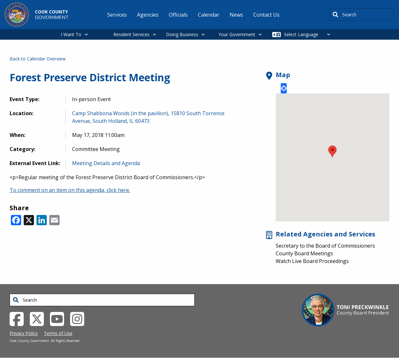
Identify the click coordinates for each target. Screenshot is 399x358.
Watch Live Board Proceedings (312, 261)
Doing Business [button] (182, 34)
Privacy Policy (24, 333)
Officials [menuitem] (178, 14)
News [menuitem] (236, 14)
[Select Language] (309, 34)
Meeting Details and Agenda (106, 163)
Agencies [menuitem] (148, 14)
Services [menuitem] (117, 14)
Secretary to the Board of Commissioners (325, 245)
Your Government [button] (236, 34)
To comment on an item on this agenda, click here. (70, 190)
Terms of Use (58, 333)
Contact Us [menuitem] (266, 14)
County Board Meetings (304, 253)
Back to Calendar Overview (38, 59)
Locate (284, 88)
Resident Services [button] (131, 34)
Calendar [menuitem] (208, 14)
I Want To (71, 34)
